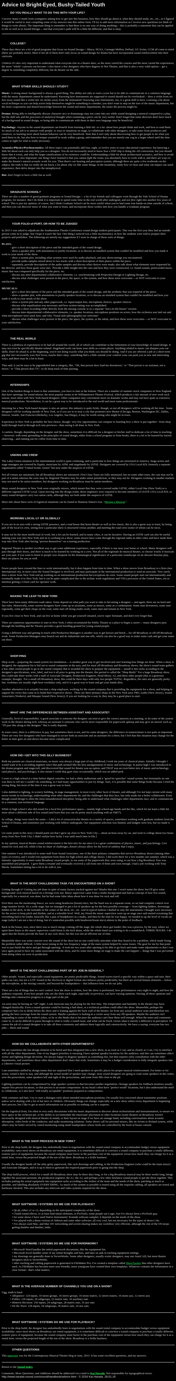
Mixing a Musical (115, 501)
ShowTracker (133, 1263)
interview (12, 1355)
